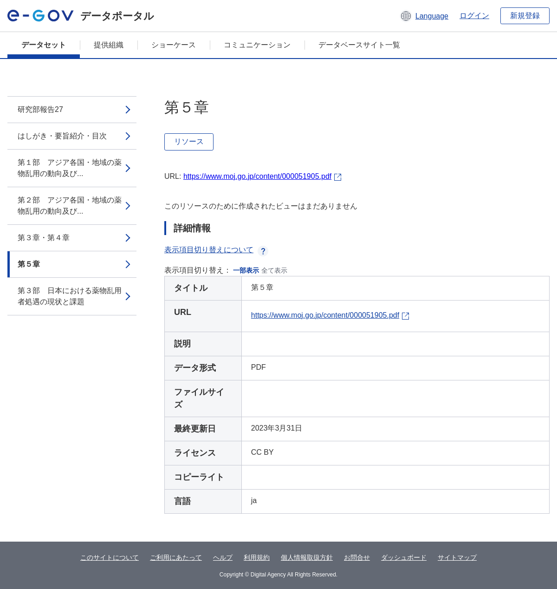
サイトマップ (457, 557)
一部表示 (246, 270)
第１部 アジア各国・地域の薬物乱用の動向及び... (70, 167)
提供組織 (108, 45)
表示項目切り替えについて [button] (216, 250)
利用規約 (257, 557)
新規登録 (525, 16)
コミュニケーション (257, 45)
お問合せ (357, 557)
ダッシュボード (404, 557)
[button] (424, 16)
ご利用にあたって (176, 557)
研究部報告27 (40, 109)
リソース (189, 141)
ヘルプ (223, 557)
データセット (43, 45)
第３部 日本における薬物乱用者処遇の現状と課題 (70, 296)
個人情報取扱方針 (307, 557)
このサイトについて (109, 557)
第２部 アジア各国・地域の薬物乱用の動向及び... (70, 205)
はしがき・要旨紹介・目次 (62, 136)
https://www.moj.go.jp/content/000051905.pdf (257, 176)
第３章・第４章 (44, 238)
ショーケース (173, 45)
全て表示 (274, 270)
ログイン (474, 16)
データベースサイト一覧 (359, 45)
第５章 (29, 264)
